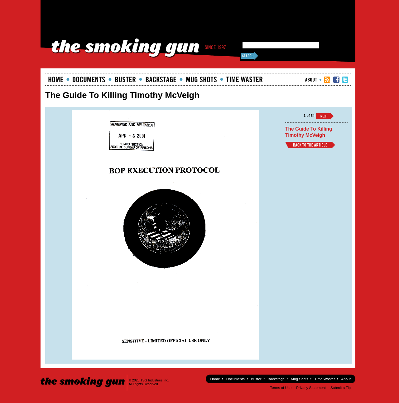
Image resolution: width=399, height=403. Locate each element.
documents (89, 79)
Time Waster (244, 79)
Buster (125, 79)
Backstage (160, 79)
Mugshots (201, 79)
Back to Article (310, 145)
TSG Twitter (345, 80)
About (311, 80)
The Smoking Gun (83, 376)
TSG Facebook (336, 80)
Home (55, 79)
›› (325, 116)
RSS (327, 80)
